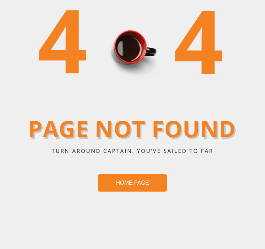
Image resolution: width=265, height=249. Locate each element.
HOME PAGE (132, 183)
